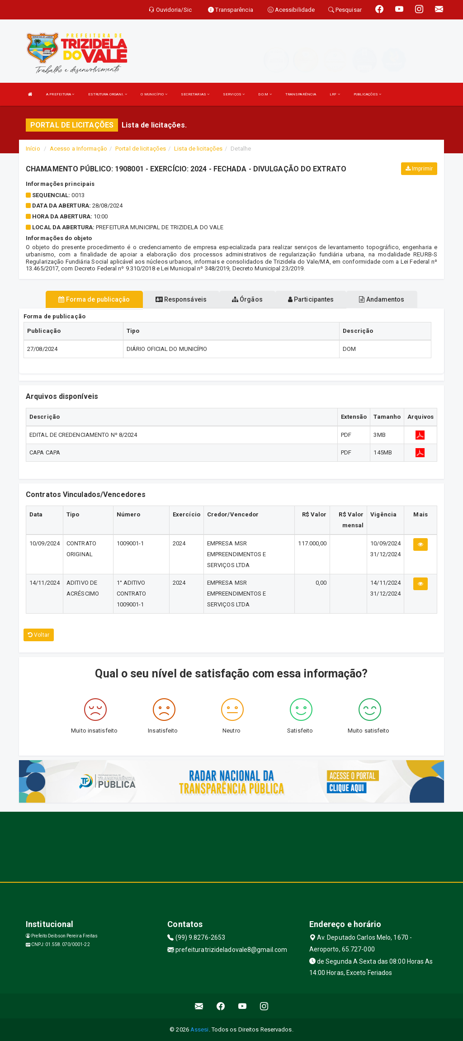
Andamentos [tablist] (381, 299)
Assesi (199, 1029)
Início (33, 148)
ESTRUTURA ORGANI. (108, 94)
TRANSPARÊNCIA (300, 94)
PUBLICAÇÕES (367, 94)
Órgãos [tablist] (247, 299)
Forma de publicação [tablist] (94, 299)
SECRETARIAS (195, 94)
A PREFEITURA (60, 94)
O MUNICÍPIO (154, 94)
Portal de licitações (140, 148)
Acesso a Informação (78, 148)
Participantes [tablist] (311, 299)
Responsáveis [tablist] (181, 299)
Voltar (38, 635)
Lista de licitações (198, 148)
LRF (335, 94)
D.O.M (265, 94)
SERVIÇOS (234, 94)
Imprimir (419, 169)
